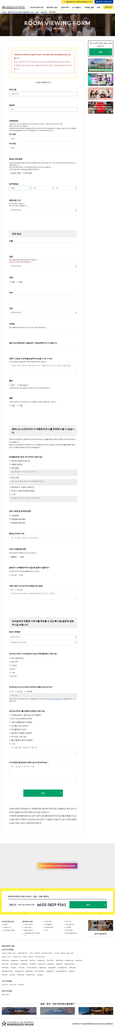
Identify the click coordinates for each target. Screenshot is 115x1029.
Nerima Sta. (5, 967)
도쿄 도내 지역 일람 (7, 949)
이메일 (12, 324)
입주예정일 (14, 184)
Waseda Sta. (20, 975)
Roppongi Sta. (52, 967)
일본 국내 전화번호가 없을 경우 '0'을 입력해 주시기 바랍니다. (33, 343)
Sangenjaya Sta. (62, 967)
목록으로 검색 (28, 930)
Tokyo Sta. (5, 975)
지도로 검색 (27, 927)
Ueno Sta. (12, 975)
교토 (38, 12)
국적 (11, 293)
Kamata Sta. (5, 964)
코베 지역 (21, 984)
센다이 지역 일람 (7, 991)
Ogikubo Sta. (42, 967)
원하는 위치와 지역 (17, 533)
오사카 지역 (12, 984)
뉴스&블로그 (76, 7)
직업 (11, 308)
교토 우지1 (44, 12)
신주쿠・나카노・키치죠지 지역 (11, 957)
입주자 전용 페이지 (71, 933)
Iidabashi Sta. (59, 960)
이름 (11, 241)
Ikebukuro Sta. (69, 960)
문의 (98, 7)
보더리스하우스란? (37, 7)
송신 (51, 793)
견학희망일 (14, 121)
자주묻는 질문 (89, 7)
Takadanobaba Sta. (61, 971)
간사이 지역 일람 (7, 981)
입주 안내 (108, 7)
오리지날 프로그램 (9, 930)
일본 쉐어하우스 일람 (8, 946)
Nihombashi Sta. (69, 964)
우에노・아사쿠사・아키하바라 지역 (34, 957)
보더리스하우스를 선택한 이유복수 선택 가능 (27, 711)
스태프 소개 (7, 927)
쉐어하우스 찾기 (52, 7)
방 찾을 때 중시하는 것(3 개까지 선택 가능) (26, 457)
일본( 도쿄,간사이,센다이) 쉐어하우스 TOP (21, 12)
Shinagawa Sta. (19, 971)
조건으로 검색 (28, 924)
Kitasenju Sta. (15, 964)
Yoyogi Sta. (40, 975)
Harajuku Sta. (41, 960)
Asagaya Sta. (14, 960)
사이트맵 (68, 927)
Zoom (26, 169)
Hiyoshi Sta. (50, 960)
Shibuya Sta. (72, 967)
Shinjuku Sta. (29, 971)
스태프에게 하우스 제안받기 (32, 934)
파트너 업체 (69, 930)
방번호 (12, 105)
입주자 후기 (65, 7)
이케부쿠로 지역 (22, 953)
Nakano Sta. (50, 964)
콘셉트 (6, 924)
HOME (4, 12)
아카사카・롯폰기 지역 (8, 953)
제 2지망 (13, 143)
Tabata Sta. (72, 971)
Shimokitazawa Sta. (7, 971)
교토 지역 (4, 984)
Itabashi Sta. (79, 960)
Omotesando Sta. (32, 967)
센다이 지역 (5, 994)
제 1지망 (13, 134)
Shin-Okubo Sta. (39, 971)
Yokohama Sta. (30, 975)
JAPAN (57, 1011)
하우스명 (13, 89)
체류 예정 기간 (15, 200)
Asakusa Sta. (24, 960)
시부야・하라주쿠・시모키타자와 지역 (40, 953)
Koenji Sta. (33, 964)
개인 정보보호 (70, 924)
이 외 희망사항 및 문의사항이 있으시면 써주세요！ (29, 762)
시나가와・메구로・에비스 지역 (63, 953)
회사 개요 (68, 921)
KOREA (19, 1011)
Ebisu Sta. (32, 960)
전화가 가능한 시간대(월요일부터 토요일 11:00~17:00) (31, 358)
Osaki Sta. (14, 967)
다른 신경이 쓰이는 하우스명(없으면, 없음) (26, 586)
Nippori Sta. (59, 964)
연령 (11, 256)
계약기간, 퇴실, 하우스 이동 (58, 699)
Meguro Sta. (41, 964)
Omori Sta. (21, 967)
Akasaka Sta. (5, 960)
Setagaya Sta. (50, 971)
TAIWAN (96, 1011)
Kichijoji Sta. (24, 964)
